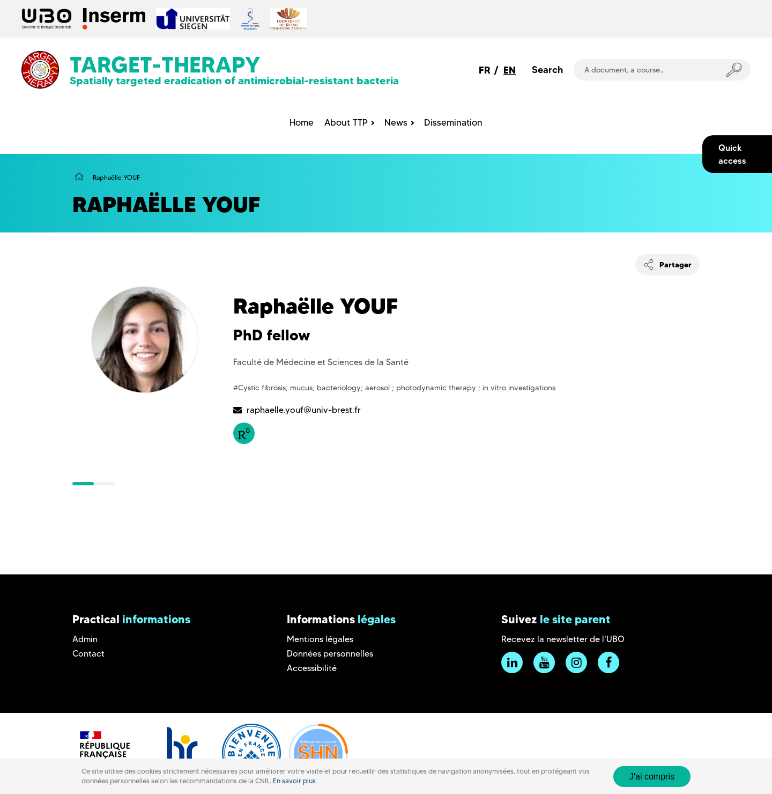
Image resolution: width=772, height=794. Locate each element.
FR (485, 70)
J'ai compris (651, 776)
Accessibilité (312, 668)
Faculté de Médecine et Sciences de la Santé (321, 362)
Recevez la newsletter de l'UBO (563, 639)
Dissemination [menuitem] (453, 122)
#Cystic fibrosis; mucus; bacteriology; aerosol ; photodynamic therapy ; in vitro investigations (394, 387)
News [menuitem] (395, 122)
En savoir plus (294, 781)
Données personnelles (330, 654)
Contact (88, 654)
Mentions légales (320, 639)
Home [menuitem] (302, 122)
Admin (85, 639)
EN (509, 70)
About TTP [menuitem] (346, 122)
